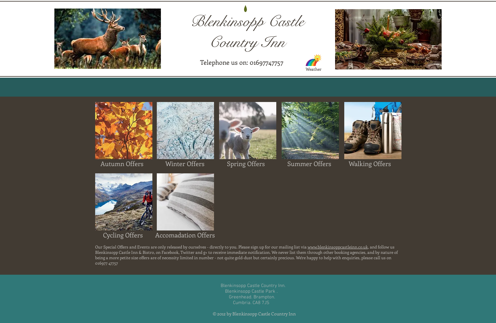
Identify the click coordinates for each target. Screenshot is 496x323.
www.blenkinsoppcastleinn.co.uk (338, 246)
